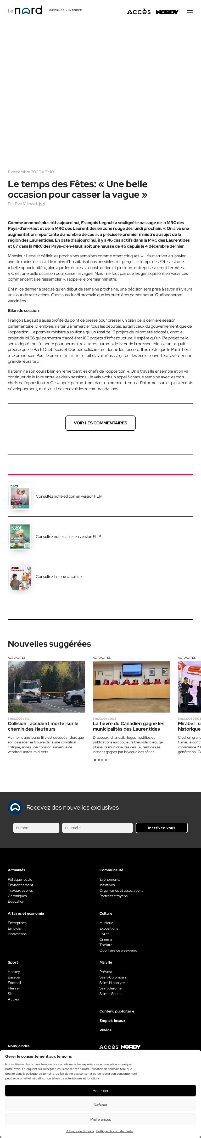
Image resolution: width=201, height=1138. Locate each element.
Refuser (100, 1105)
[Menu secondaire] (190, 13)
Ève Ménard (26, 204)
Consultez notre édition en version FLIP (69, 496)
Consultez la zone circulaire (59, 577)
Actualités (17, 658)
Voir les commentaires (100, 423)
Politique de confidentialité (114, 1131)
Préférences (100, 1119)
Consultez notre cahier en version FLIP (68, 537)
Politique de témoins (80, 1131)
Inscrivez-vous (161, 828)
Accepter (100, 1090)
